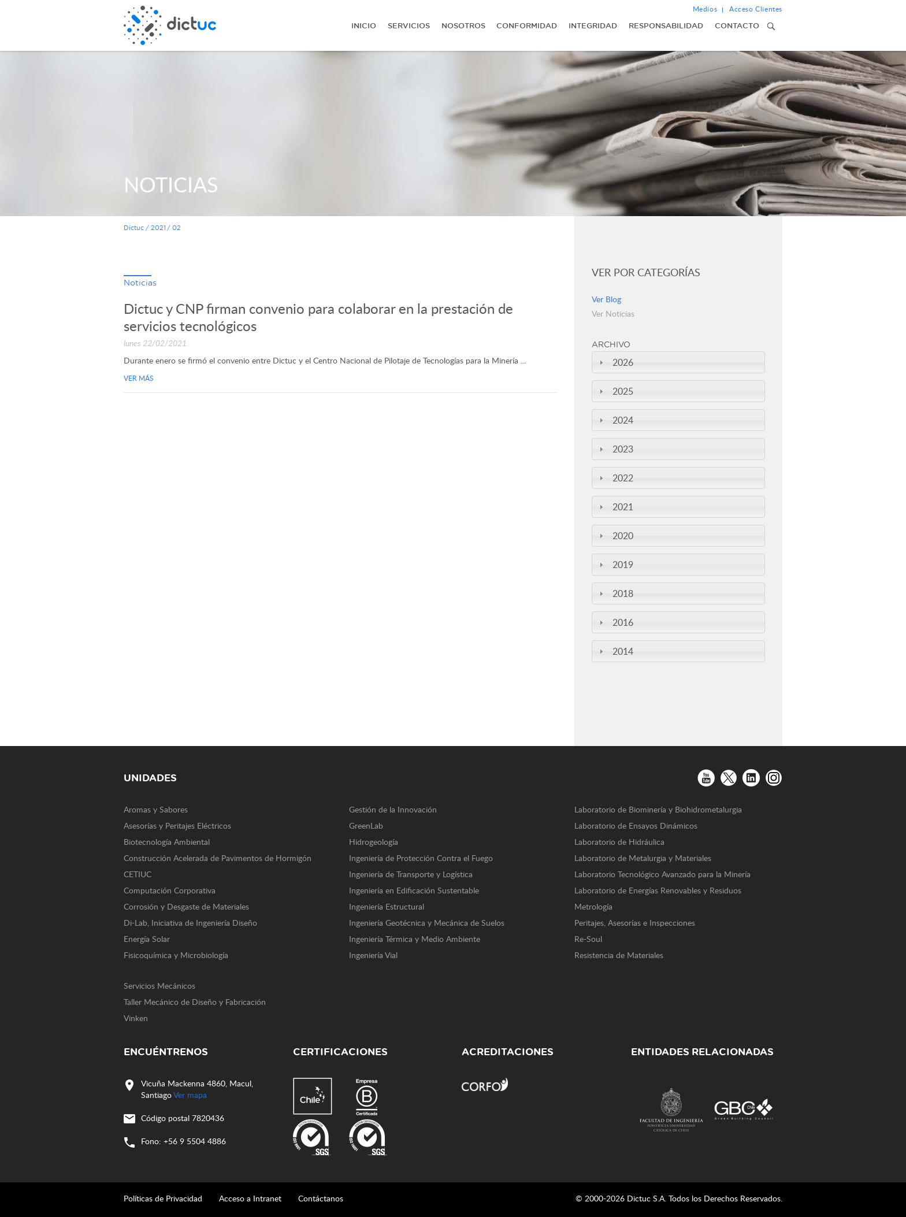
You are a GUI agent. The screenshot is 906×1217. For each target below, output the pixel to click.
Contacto (737, 25)
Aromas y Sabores (156, 809)
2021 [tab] (614, 506)
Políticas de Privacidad (163, 1198)
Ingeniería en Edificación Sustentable (414, 890)
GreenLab (366, 825)
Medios (705, 8)
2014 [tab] (614, 651)
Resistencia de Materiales (618, 954)
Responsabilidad (666, 25)
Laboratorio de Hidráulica (619, 841)
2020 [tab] (614, 535)
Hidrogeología (373, 841)
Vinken (136, 1017)
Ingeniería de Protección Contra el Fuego (421, 857)
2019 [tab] (614, 564)
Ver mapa (190, 1094)
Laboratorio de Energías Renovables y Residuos (657, 890)
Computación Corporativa (170, 890)
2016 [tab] (614, 622)
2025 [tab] (614, 391)
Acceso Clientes (755, 8)
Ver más (139, 378)
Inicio (363, 25)
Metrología (593, 906)
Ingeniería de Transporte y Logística (411, 874)
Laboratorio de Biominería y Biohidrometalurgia (658, 809)
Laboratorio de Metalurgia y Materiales (642, 857)
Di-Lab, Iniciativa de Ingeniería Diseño (190, 922)
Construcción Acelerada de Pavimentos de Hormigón (217, 857)
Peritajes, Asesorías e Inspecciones (634, 922)
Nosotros (463, 25)
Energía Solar (147, 938)
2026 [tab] (614, 362)
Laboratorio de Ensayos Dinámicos (635, 825)
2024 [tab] (614, 420)
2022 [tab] (614, 478)
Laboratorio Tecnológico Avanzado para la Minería (662, 874)
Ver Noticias (613, 313)
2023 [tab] (614, 449)
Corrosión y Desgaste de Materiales (186, 906)
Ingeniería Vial (373, 954)
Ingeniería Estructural (386, 906)
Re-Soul (588, 938)
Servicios (409, 25)
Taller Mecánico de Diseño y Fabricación (195, 1001)
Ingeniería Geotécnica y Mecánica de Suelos (426, 922)
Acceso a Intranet (250, 1198)
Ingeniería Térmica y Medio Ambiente (414, 938)
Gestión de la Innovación (393, 809)
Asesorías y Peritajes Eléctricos (177, 825)
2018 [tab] (614, 593)
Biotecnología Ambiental (167, 841)
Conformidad (526, 25)
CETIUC (137, 874)
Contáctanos (320, 1198)
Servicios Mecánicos (159, 985)
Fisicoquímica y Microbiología (176, 954)
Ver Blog (606, 299)
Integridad (593, 25)
